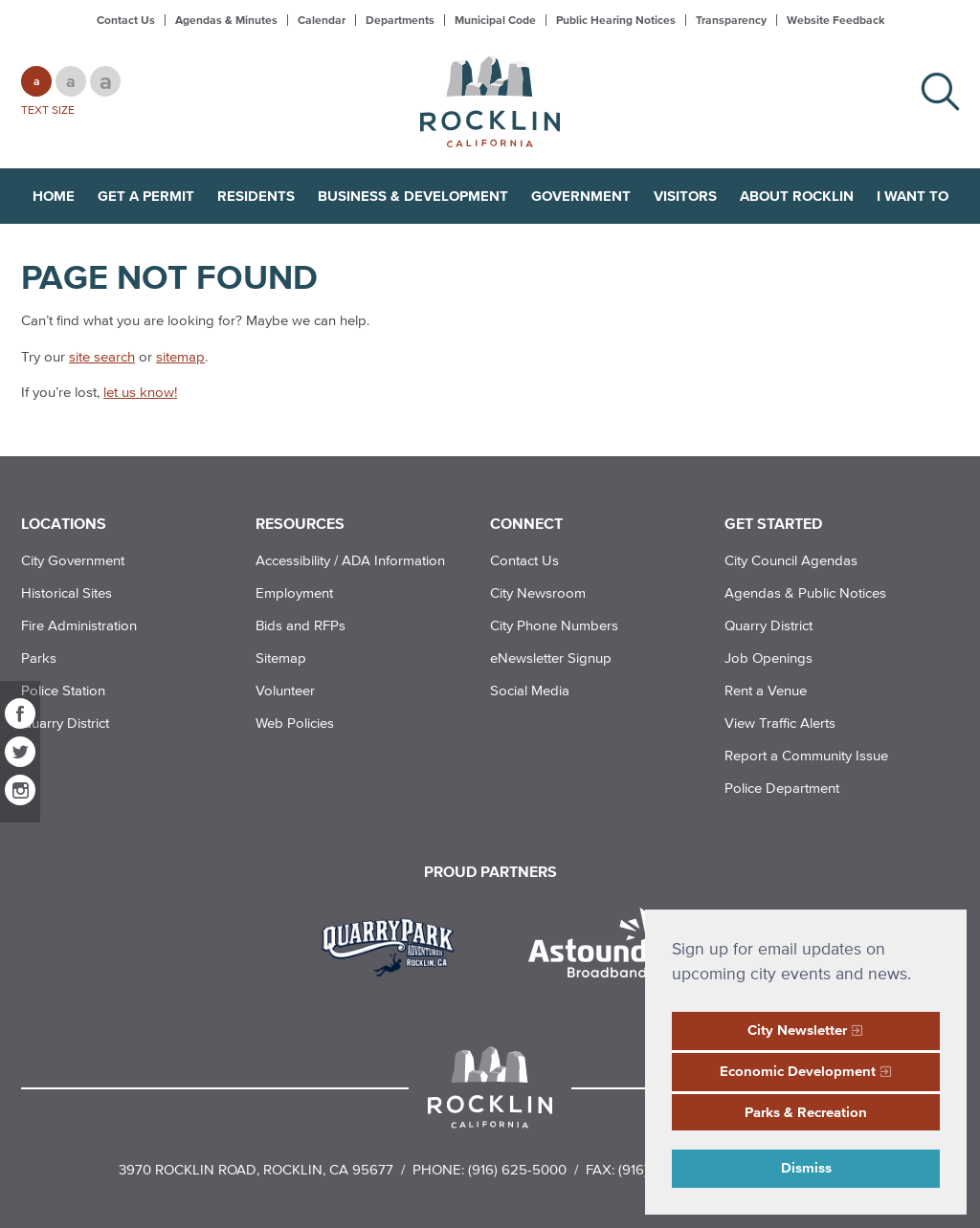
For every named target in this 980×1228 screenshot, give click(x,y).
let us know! (140, 392)
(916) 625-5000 (517, 1169)
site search (102, 356)
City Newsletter (797, 1029)
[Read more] (395, 945)
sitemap (180, 356)
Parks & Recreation (806, 1112)
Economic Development (798, 1071)
